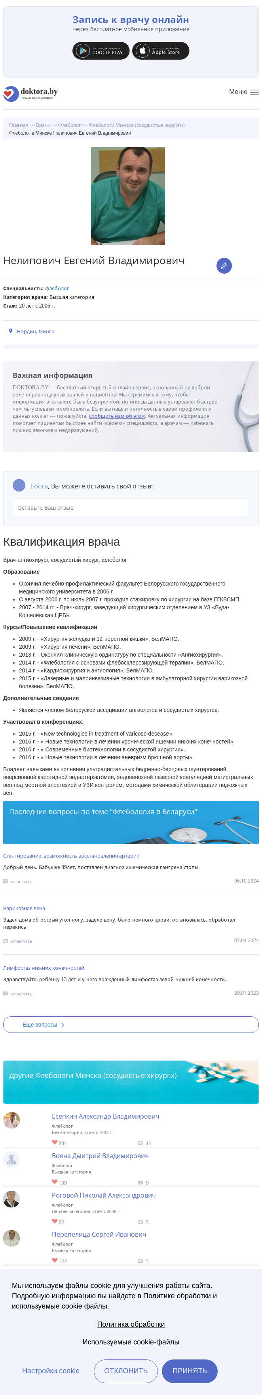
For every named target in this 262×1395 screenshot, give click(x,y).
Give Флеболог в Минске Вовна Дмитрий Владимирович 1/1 (55, 1182)
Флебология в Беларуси (153, 811)
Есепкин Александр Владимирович (105, 1116)
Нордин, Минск (35, 331)
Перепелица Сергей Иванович (99, 1234)
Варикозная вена (24, 908)
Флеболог (57, 288)
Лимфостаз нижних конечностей (43, 967)
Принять (190, 1371)
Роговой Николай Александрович (104, 1195)
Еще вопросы (46, 1024)
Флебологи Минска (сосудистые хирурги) (106, 1075)
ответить (21, 881)
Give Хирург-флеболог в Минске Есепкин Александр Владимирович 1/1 (55, 1143)
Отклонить (126, 1371)
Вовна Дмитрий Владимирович (100, 1155)
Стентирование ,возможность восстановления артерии (71, 855)
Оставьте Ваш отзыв (131, 507)
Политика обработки (131, 1324)
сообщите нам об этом (117, 416)
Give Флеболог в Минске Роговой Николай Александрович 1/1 (55, 1222)
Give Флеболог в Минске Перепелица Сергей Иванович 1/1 (55, 1261)
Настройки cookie (51, 1371)
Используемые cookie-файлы (131, 1342)
